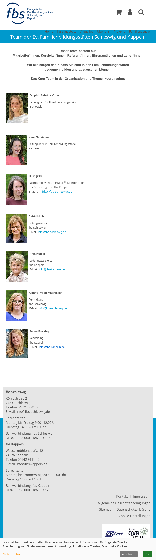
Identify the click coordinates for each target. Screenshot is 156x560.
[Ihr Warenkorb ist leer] (119, 13)
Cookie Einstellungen (134, 516)
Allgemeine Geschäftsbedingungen (124, 503)
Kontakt (122, 496)
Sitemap (105, 509)
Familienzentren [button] (140, 31)
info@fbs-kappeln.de (52, 269)
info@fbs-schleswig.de (52, 232)
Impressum (141, 496)
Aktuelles (86, 31)
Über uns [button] (103, 31)
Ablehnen (128, 554)
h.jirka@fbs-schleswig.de (55, 191)
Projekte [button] (119, 31)
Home (49, 31)
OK (147, 554)
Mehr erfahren (13, 554)
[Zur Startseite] (31, 13)
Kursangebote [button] (66, 31)
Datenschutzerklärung (133, 509)
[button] (130, 13)
